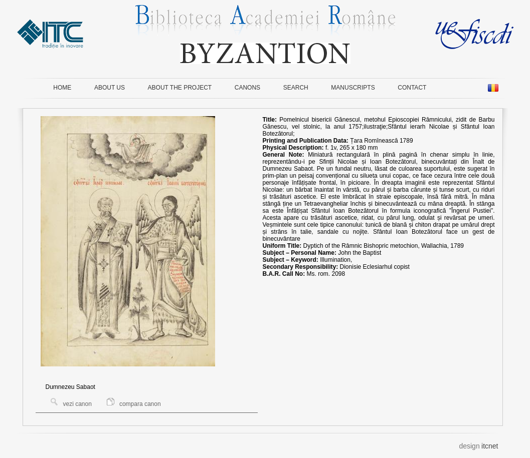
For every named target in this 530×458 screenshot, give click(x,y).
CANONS (247, 87)
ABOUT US (109, 87)
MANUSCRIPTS (353, 87)
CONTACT (412, 87)
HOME (62, 87)
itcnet (489, 446)
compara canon (134, 403)
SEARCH (295, 87)
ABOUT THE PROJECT (180, 87)
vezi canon (71, 403)
